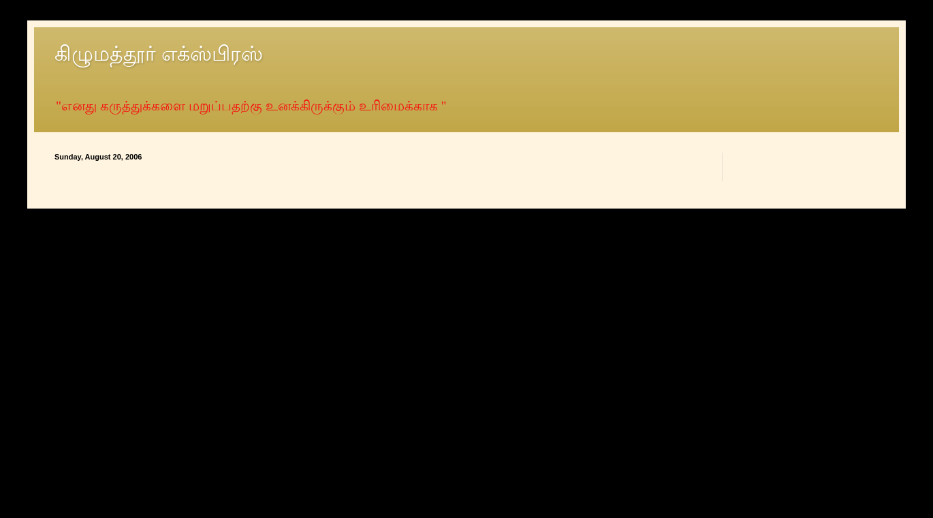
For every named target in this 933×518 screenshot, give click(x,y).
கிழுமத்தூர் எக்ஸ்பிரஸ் (158, 53)
